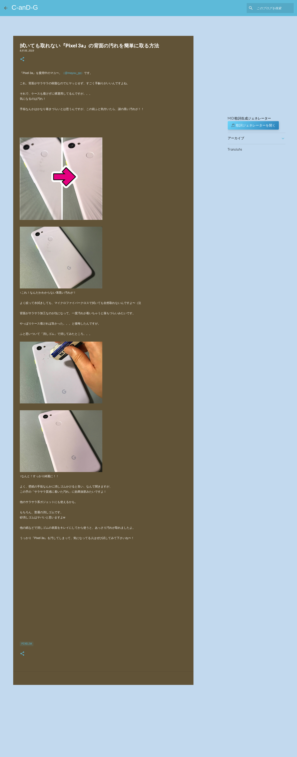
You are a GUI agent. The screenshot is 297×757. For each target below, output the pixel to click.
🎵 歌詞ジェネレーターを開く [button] (253, 125)
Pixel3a (26, 643)
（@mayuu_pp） (73, 73)
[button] (22, 59)
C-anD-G (25, 7)
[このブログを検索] (272, 8)
